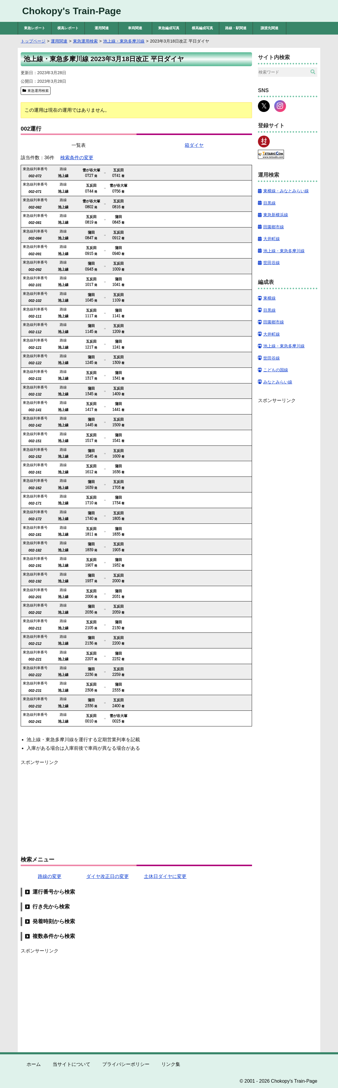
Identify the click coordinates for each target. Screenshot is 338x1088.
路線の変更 (49, 876)
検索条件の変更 (76, 157)
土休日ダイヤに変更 (165, 876)
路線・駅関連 (235, 28)
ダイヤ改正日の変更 (107, 876)
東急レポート (34, 28)
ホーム (34, 1064)
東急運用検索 (38, 91)
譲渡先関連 (269, 28)
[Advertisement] (136, 807)
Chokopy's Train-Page (71, 11)
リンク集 (170, 1064)
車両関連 (135, 28)
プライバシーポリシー (126, 1064)
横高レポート (68, 28)
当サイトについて (71, 1064)
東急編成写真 (168, 28)
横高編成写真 (202, 28)
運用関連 (102, 28)
